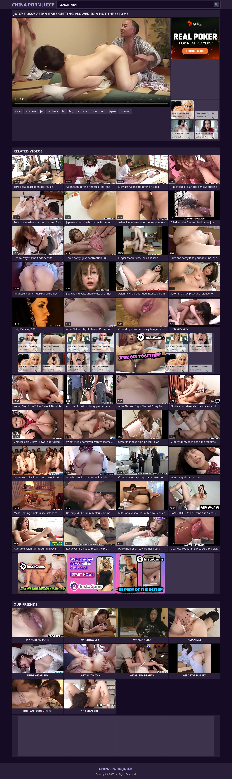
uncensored (98, 111)
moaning (125, 111)
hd (63, 111)
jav (42, 111)
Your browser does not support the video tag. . (91, 62)
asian (18, 111)
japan (112, 111)
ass (85, 111)
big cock (74, 111)
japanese (30, 111)
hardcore (52, 111)
